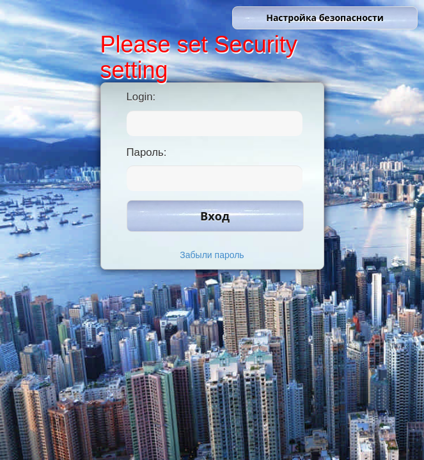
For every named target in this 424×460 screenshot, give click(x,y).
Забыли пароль (212, 255)
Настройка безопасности (325, 18)
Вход (215, 216)
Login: (141, 97)
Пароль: (147, 152)
